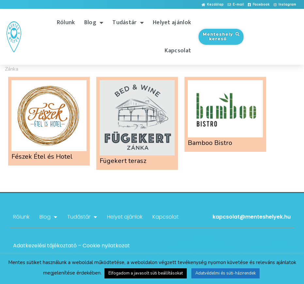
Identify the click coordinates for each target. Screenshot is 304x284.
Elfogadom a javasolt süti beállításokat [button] (145, 273)
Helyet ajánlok (172, 22)
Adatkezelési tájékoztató (45, 245)
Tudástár (128, 22)
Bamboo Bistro (210, 142)
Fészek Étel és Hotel (41, 156)
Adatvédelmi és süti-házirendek (225, 273)
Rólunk (66, 22)
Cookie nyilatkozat (106, 245)
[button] (213, 5)
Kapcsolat (178, 51)
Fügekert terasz (123, 160)
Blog (94, 22)
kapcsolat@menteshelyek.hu (252, 217)
